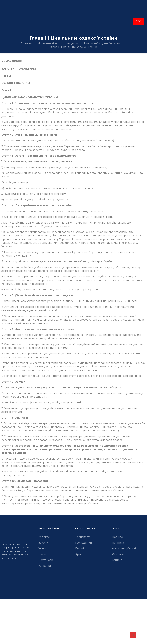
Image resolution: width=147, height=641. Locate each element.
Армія (79, 554)
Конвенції (45, 565)
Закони (43, 542)
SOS (138, 21)
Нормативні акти (49, 43)
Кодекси (72, 43)
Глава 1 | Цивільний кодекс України (73, 47)
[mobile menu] (2, 21)
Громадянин (83, 542)
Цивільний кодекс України (102, 43)
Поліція (80, 548)
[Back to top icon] (133, 635)
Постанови (45, 560)
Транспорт (82, 537)
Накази (43, 554)
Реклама (118, 554)
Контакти (118, 560)
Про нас (117, 537)
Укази (42, 548)
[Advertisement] (73, 620)
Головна (26, 43)
